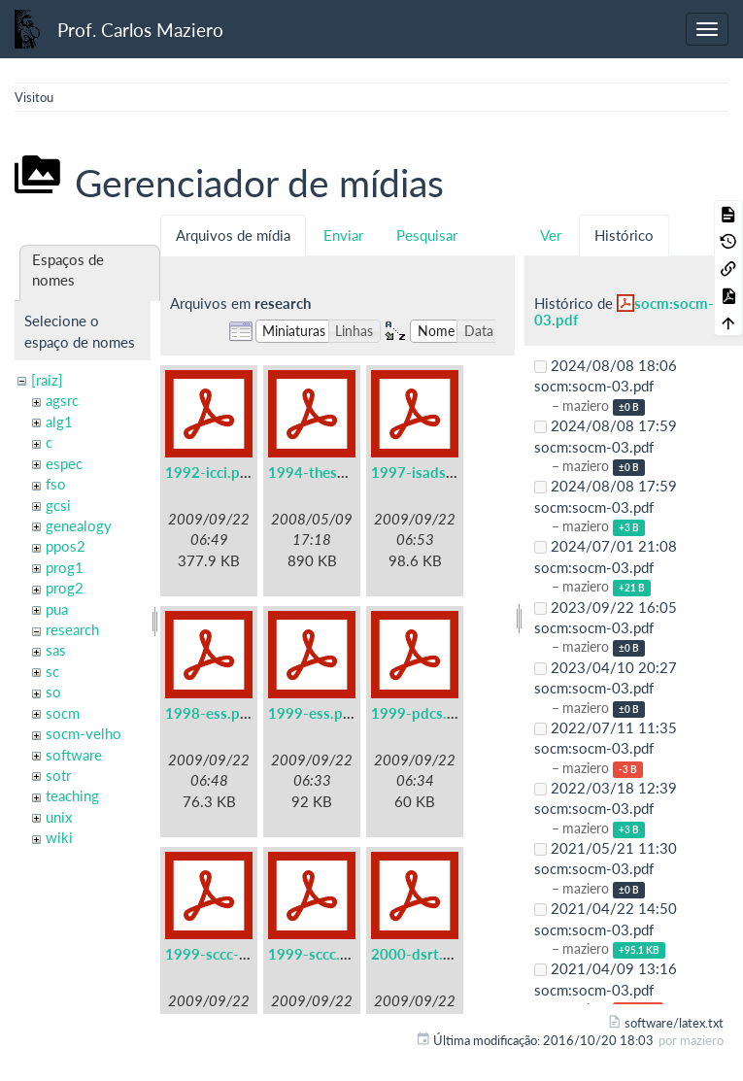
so (53, 691)
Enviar (343, 235)
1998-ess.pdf (209, 713)
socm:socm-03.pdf (624, 311)
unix (59, 817)
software (74, 754)
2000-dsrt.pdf (418, 954)
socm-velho (83, 733)
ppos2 (65, 546)
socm (63, 713)
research (72, 629)
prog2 (65, 587)
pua (57, 609)
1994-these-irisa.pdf (336, 472)
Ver (550, 235)
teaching (72, 795)
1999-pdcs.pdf (420, 713)
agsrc (62, 400)
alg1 (59, 421)
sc (52, 671)
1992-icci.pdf (209, 472)
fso (56, 483)
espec (64, 463)
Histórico (624, 235)
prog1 (65, 567)
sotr (58, 775)
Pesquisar (426, 235)
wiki (59, 837)
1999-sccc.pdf (315, 954)
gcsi (58, 505)
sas (56, 650)
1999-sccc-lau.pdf (225, 954)
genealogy (79, 525)
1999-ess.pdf (312, 713)
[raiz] (47, 379)
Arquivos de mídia (233, 235)
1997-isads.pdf (421, 472)
